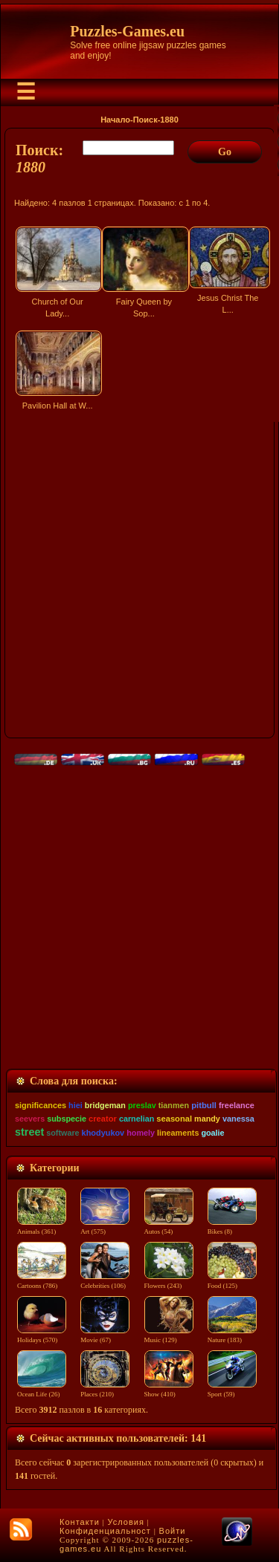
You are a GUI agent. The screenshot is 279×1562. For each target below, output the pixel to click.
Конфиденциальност (105, 1530)
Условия (126, 1521)
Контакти (80, 1521)
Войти (172, 1530)
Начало (115, 119)
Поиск (145, 119)
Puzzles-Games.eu (127, 31)
